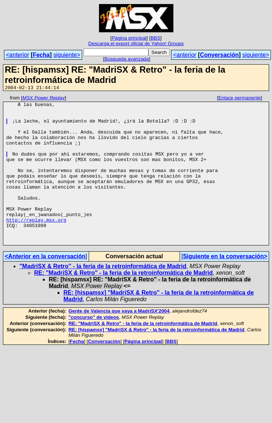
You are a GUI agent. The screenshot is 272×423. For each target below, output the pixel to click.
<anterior (17, 55)
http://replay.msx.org (36, 245)
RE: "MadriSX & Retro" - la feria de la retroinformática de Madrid (123, 302)
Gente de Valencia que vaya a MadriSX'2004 (119, 340)
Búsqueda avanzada (126, 59)
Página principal (129, 38)
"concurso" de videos (94, 347)
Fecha (41, 55)
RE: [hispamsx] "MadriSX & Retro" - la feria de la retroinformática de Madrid (157, 359)
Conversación (219, 55)
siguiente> (66, 55)
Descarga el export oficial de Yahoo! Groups (136, 43)
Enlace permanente (239, 99)
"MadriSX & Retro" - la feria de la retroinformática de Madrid (102, 296)
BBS (156, 38)
